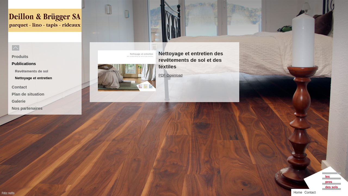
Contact (19, 87)
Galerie (19, 101)
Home (328, 3)
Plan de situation (28, 94)
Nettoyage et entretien (33, 78)
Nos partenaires (27, 108)
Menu (27, 48)
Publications (24, 63)
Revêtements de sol (31, 71)
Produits (20, 56)
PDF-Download (170, 75)
